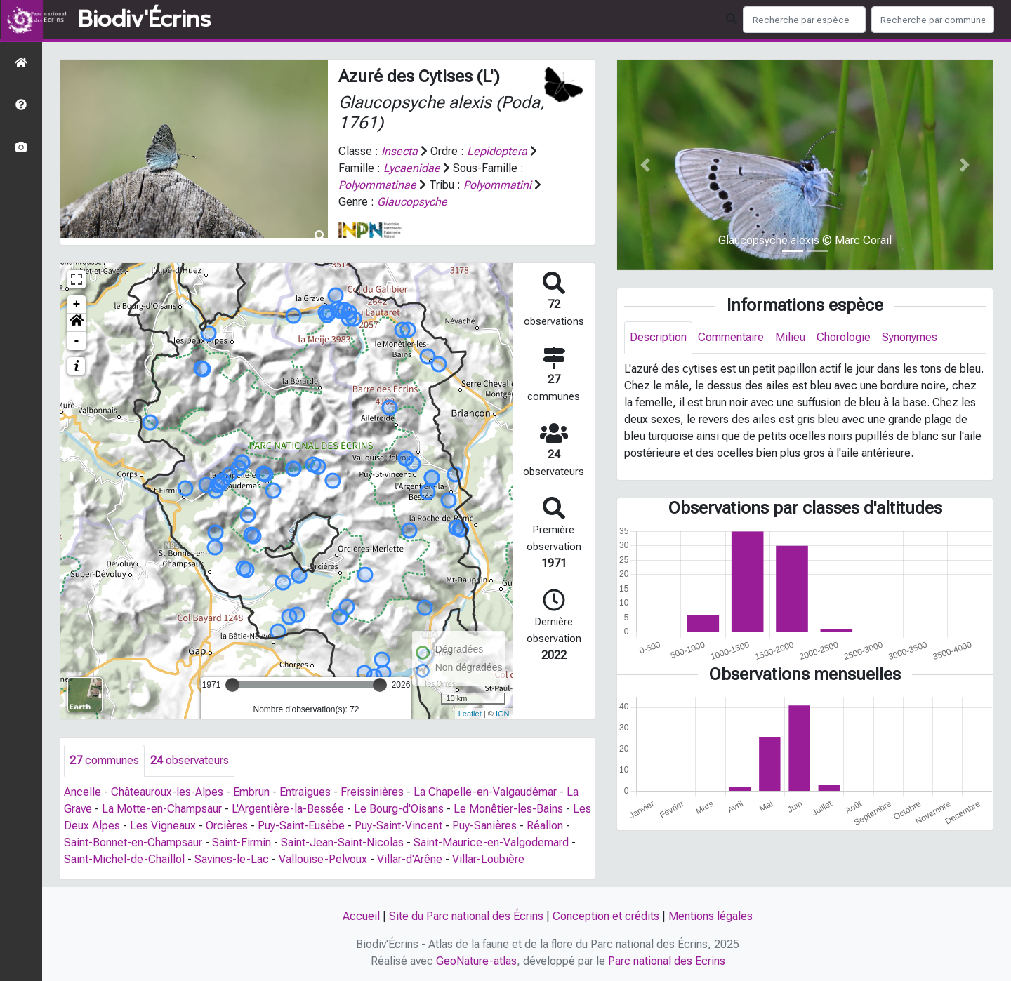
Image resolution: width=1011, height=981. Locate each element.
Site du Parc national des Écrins (466, 916)
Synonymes (909, 337)
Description (658, 337)
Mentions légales (710, 916)
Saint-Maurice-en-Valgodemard (491, 842)
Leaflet (470, 713)
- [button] (77, 341)
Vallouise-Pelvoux (323, 859)
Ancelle (82, 792)
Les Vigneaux (163, 825)
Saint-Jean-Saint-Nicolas (342, 842)
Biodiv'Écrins (144, 20)
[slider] (232, 685)
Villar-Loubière (488, 859)
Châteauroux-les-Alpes (167, 792)
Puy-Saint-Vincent (398, 825)
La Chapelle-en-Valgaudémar (485, 792)
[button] (76, 323)
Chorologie (844, 337)
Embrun (251, 792)
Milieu (790, 337)
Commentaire (731, 337)
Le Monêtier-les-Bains (508, 808)
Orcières (227, 825)
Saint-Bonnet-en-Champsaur (133, 842)
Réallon (545, 825)
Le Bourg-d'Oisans (399, 808)
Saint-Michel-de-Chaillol (124, 859)
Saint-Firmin (241, 842)
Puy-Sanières (484, 825)
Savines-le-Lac (231, 859)
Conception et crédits (606, 916)
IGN (503, 713)
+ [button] (77, 304)
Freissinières (372, 792)
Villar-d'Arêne (409, 859)
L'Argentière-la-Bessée (288, 808)
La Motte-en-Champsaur (162, 808)
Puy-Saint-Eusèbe (301, 825)
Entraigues (305, 792)
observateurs (189, 760)
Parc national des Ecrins (666, 961)
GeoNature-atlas (476, 961)
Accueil (361, 916)
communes (104, 760)
